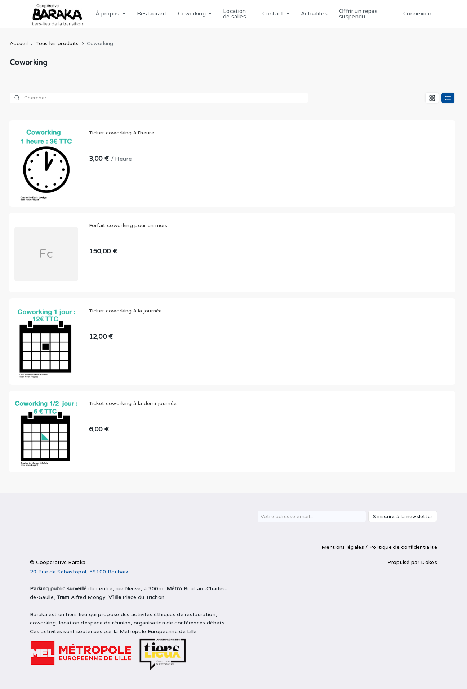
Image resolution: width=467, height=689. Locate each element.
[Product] (159, 98)
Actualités (314, 13)
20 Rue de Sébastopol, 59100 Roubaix (79, 572)
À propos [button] (108, 13)
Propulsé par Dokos (412, 562)
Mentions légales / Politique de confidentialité (379, 547)
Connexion (417, 13)
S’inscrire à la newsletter (402, 517)
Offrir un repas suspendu (358, 14)
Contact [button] (273, 13)
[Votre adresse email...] (312, 516)
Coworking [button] (192, 13)
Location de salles (234, 14)
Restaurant (151, 13)
